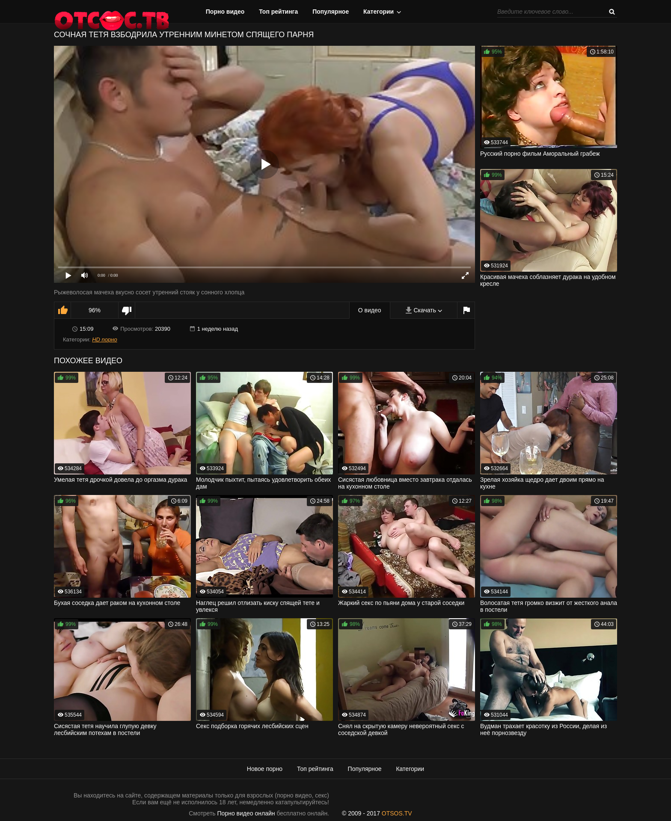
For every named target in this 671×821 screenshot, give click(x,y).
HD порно (104, 339)
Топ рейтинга (278, 11)
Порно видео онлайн (246, 813)
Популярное (330, 11)
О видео (369, 310)
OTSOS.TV (397, 813)
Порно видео (225, 11)
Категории (378, 11)
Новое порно (264, 768)
